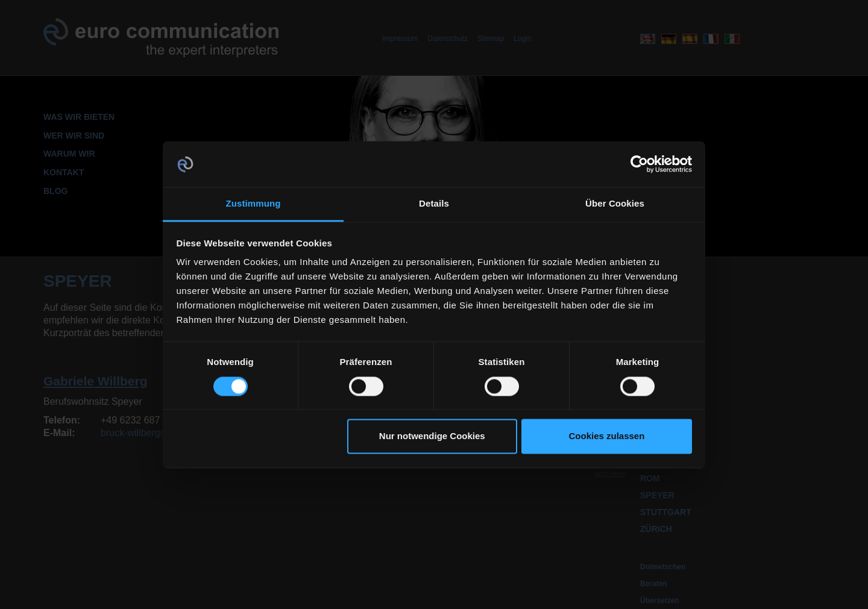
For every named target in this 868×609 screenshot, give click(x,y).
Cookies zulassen (606, 436)
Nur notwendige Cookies (432, 436)
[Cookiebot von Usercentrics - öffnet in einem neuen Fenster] (639, 164)
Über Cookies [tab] (614, 204)
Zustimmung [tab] (253, 204)
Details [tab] (434, 204)
